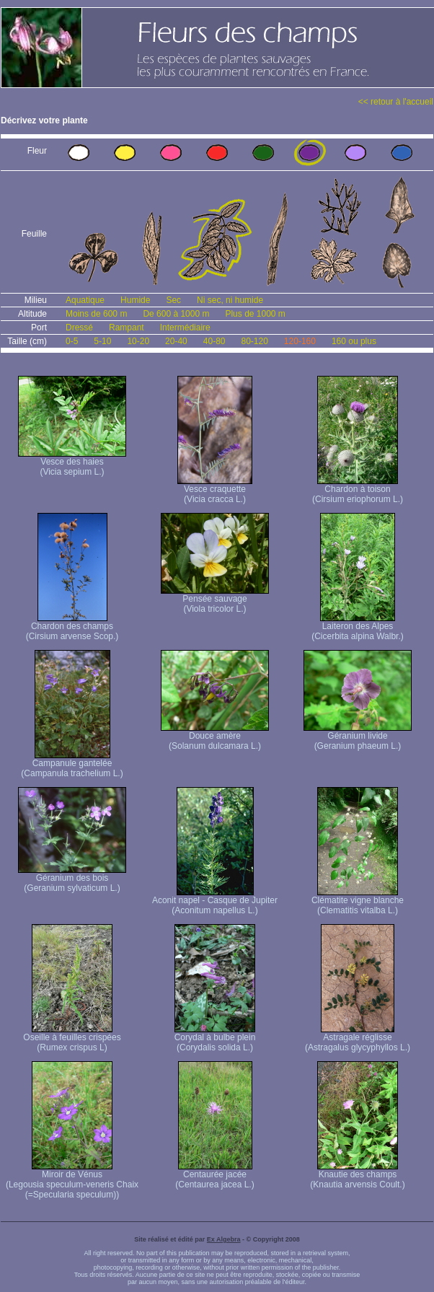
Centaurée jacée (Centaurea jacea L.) (214, 1175)
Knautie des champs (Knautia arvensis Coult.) (357, 1175)
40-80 (214, 341)
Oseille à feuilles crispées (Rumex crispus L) (71, 1038)
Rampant (126, 327)
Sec (173, 300)
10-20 (138, 341)
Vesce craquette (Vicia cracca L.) (214, 490)
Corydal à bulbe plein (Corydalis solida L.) (215, 1038)
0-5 (72, 341)
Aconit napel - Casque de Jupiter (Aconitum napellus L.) (215, 901)
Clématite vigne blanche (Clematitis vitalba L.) (357, 901)
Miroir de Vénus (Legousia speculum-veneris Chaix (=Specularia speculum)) (72, 1180)
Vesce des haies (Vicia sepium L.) (72, 463)
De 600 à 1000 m (176, 314)
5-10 (102, 341)
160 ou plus (354, 341)
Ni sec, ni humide (230, 300)
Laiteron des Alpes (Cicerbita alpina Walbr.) (357, 627)
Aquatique (85, 300)
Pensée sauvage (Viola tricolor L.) (215, 600)
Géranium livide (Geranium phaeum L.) (358, 737)
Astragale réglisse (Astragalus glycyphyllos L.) (357, 1038)
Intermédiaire (185, 327)
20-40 (176, 341)
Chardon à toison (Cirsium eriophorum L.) (357, 490)
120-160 (300, 341)
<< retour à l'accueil (395, 102)
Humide (135, 300)
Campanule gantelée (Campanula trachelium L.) (72, 764)
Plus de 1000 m (255, 314)
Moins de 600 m (96, 314)
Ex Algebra (224, 1239)
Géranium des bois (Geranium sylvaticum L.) (72, 879)
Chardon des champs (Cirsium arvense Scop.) (72, 627)
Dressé (79, 327)
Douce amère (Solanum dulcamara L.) (215, 737)
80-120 (254, 341)
